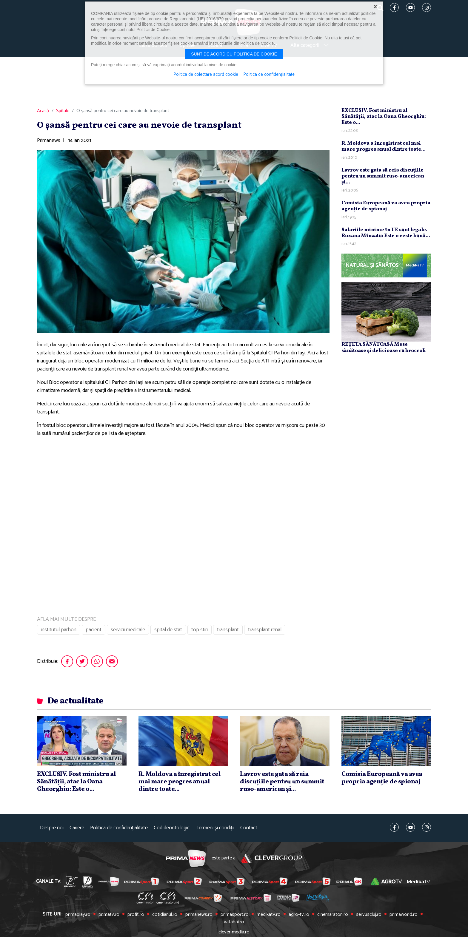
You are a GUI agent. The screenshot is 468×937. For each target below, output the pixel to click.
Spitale (62, 113)
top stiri (199, 631)
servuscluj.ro (355, 916)
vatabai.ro (420, 916)
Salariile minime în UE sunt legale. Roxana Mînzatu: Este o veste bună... (385, 234)
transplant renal (264, 631)
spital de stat (168, 631)
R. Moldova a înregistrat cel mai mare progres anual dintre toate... (383, 148)
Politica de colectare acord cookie (205, 74)
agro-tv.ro (287, 916)
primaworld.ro (389, 916)
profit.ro (128, 916)
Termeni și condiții (214, 830)
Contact (248, 830)
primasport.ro (224, 916)
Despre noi (52, 830)
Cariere (77, 830)
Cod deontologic (172, 830)
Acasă (43, 113)
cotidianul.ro (156, 916)
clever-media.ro (234, 926)
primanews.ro (190, 916)
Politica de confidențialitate (119, 830)
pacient (93, 631)
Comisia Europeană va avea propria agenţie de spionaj (385, 207)
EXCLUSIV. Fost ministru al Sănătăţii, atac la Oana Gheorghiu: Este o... (383, 118)
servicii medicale (128, 631)
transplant (228, 631)
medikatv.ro (257, 916)
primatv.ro (103, 916)
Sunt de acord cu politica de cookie (234, 54)
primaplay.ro (72, 916)
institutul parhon (58, 631)
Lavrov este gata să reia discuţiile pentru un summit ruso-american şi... (382, 177)
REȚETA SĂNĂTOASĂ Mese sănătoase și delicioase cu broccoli (383, 349)
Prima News (185, 860)
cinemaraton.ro (320, 916)
